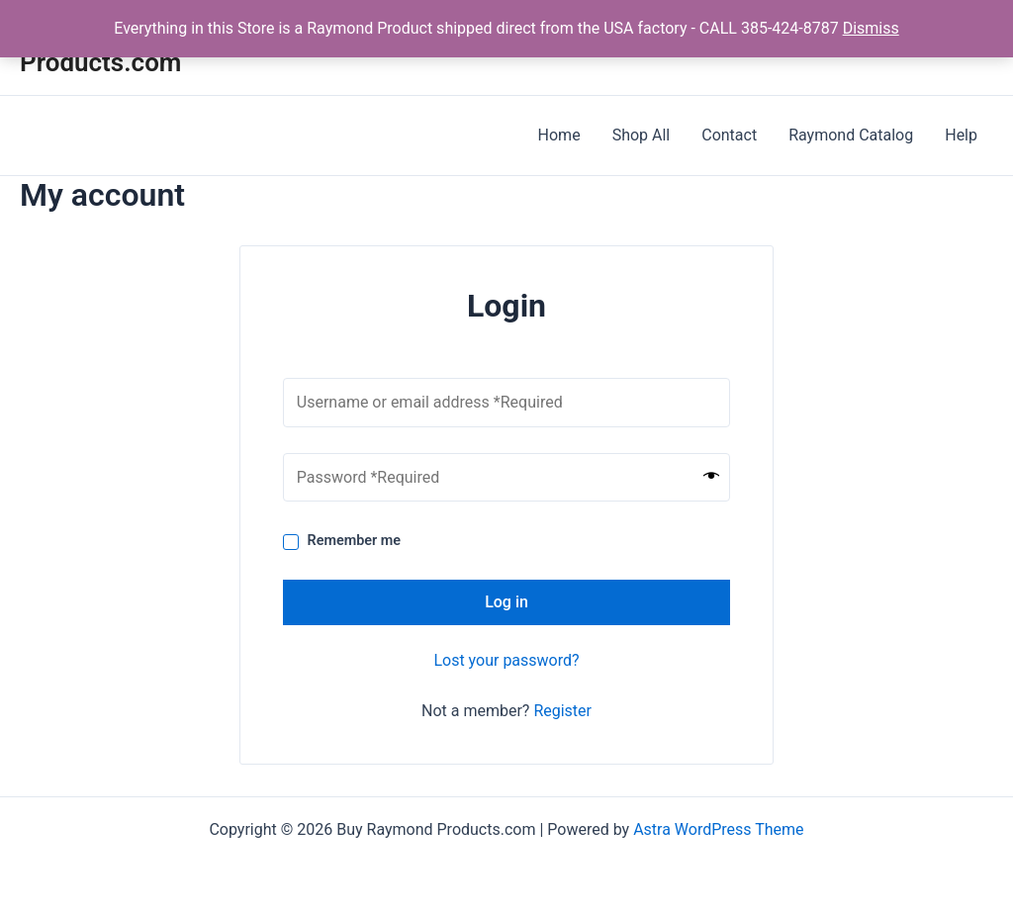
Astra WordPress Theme (718, 829)
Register (562, 710)
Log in (506, 602)
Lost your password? (506, 660)
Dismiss (871, 28)
